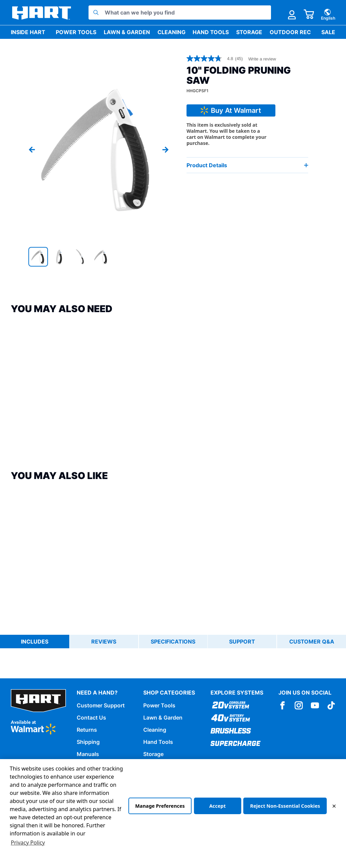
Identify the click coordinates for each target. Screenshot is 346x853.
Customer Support (101, 705)
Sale (328, 32)
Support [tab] (242, 641)
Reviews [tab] (104, 641)
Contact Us (91, 717)
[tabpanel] (173, 656)
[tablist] (173, 641)
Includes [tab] (34, 641)
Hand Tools (211, 32)
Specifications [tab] (173, 641)
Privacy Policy (28, 842)
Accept (217, 806)
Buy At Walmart (227, 110)
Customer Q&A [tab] (311, 641)
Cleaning (171, 32)
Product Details (247, 165)
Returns (87, 729)
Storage (249, 32)
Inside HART (28, 32)
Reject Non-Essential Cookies (285, 806)
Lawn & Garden (127, 32)
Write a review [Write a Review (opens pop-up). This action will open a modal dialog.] (262, 59)
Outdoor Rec (290, 32)
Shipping (88, 741)
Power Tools (76, 32)
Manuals (88, 753)
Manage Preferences (159, 806)
